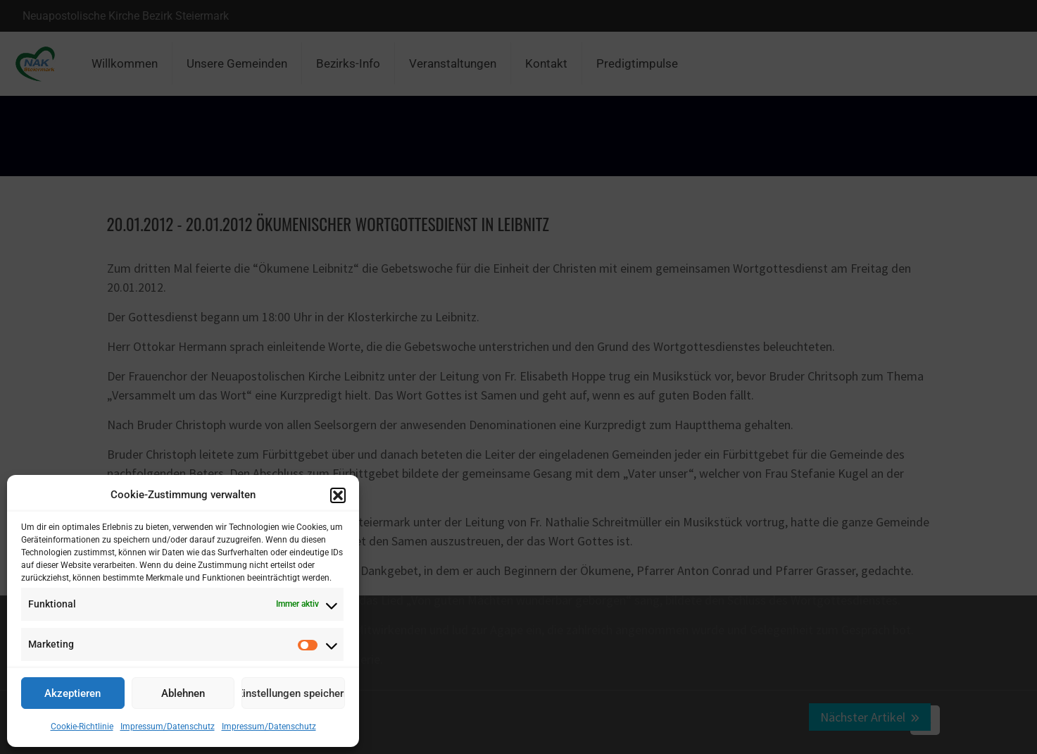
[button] (338, 495)
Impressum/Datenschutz (167, 726)
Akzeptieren (72, 693)
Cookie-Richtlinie (82, 726)
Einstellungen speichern (293, 693)
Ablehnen (183, 693)
